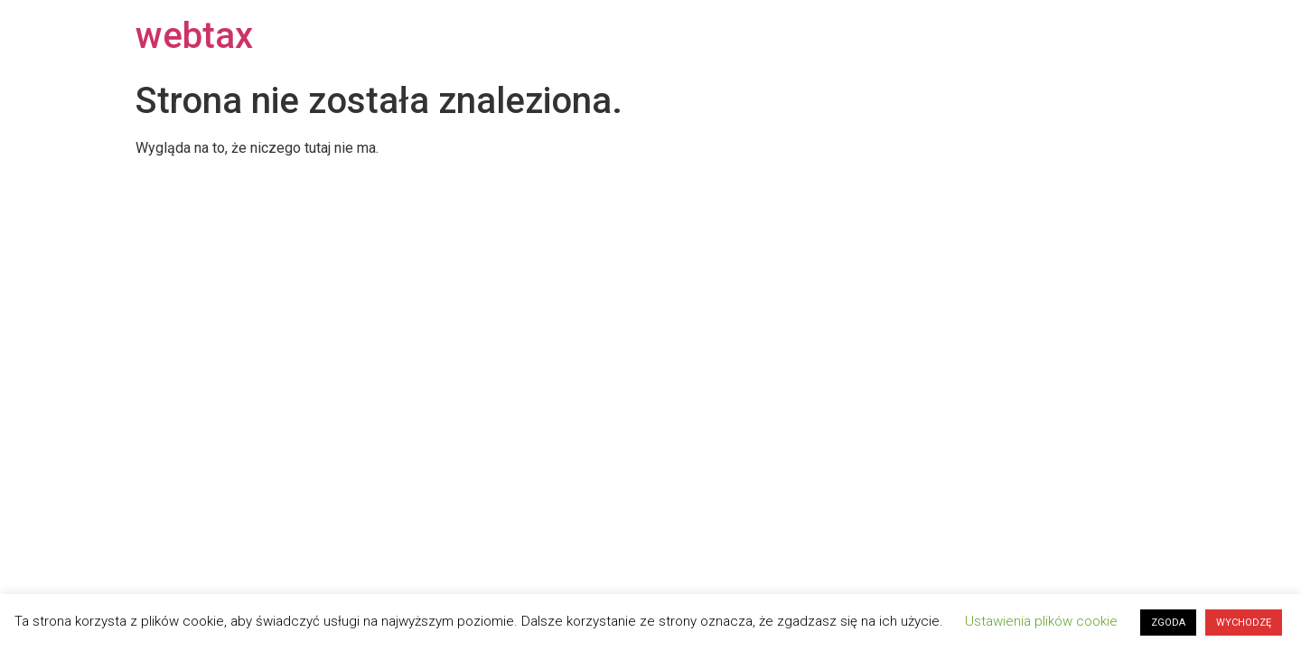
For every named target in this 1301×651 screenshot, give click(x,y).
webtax (194, 35)
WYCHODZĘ (1243, 622)
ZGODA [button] (1168, 622)
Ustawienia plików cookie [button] (1041, 621)
